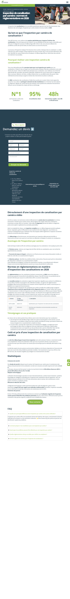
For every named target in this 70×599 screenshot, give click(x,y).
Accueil (4, 9)
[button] (67, 2)
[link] (68, 360)
